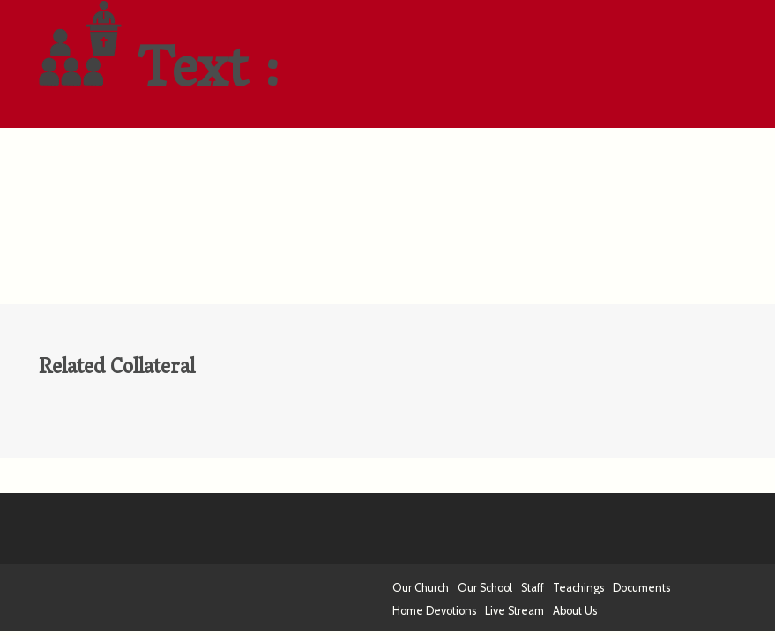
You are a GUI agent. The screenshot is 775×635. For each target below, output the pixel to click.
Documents (641, 587)
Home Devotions (434, 610)
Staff (532, 587)
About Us (575, 610)
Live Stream (514, 610)
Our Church (420, 587)
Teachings (578, 587)
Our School (485, 587)
